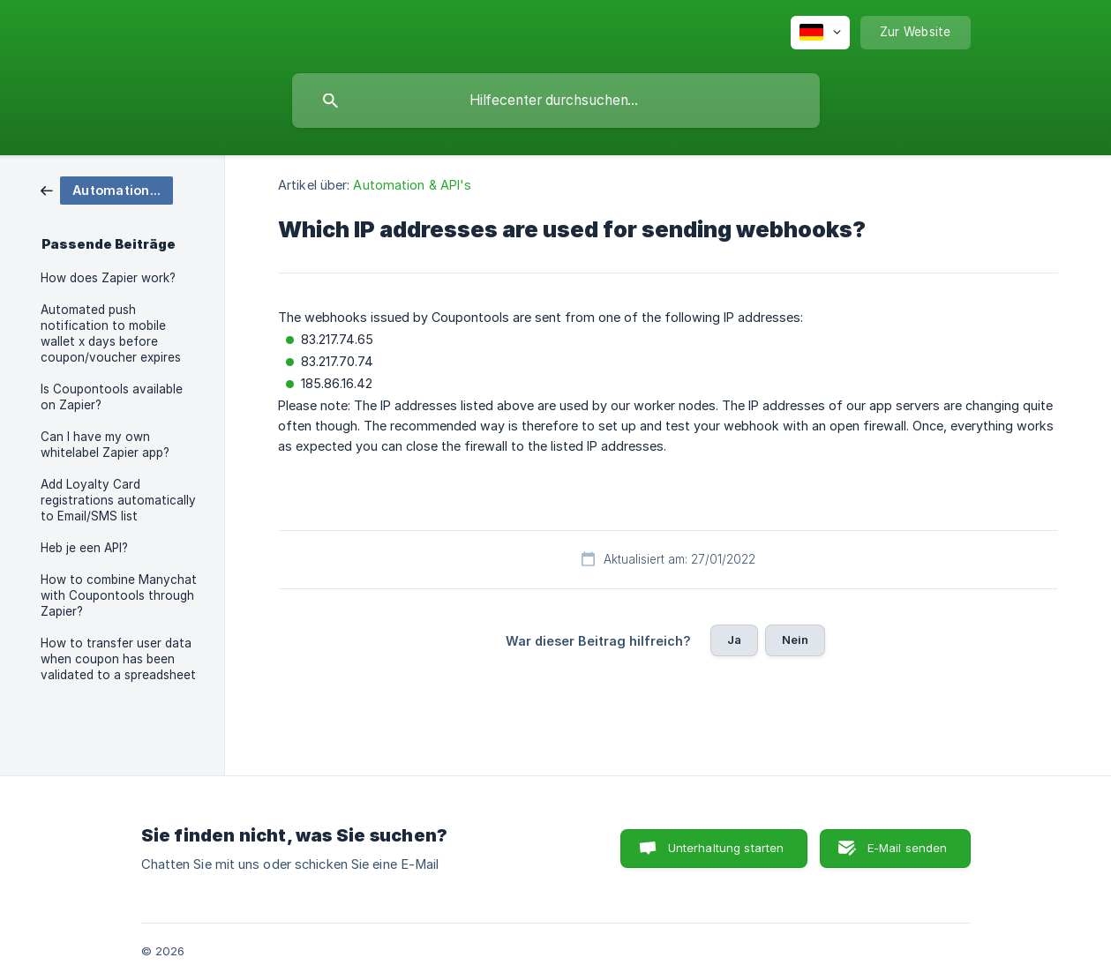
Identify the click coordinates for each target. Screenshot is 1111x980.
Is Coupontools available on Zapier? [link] (112, 397)
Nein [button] (795, 639)
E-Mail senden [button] (907, 848)
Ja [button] (734, 639)
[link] (107, 189)
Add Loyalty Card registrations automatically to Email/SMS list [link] (118, 500)
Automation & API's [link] (412, 184)
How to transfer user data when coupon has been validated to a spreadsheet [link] (118, 659)
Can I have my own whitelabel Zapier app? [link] (105, 445)
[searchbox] (556, 100)
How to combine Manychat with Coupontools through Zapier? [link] (119, 595)
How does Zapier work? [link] (108, 278)
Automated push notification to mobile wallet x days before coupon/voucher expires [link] (111, 333)
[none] (820, 32)
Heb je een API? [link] (84, 548)
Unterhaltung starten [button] (726, 848)
